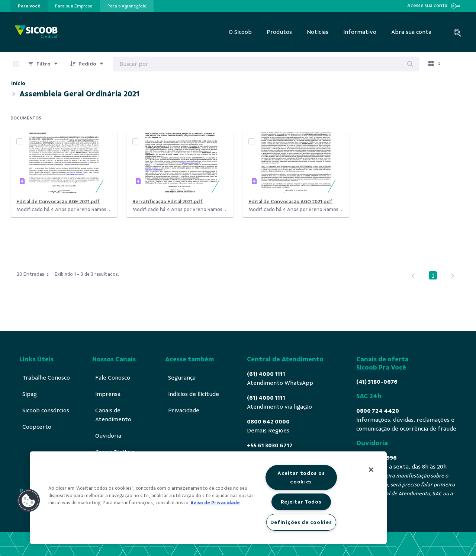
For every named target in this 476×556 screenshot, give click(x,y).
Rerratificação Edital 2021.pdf (167, 201)
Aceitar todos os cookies (301, 477)
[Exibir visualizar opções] (435, 64)
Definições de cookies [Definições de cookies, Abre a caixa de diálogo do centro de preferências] (301, 522)
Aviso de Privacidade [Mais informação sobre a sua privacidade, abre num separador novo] (215, 502)
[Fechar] (371, 469)
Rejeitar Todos (301, 502)
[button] (29, 500)
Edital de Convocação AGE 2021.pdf (58, 201)
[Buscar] (410, 64)
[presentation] (29, 6)
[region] (208, 497)
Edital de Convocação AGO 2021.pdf (290, 201)
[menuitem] (29, 6)
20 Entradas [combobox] (35, 274)
